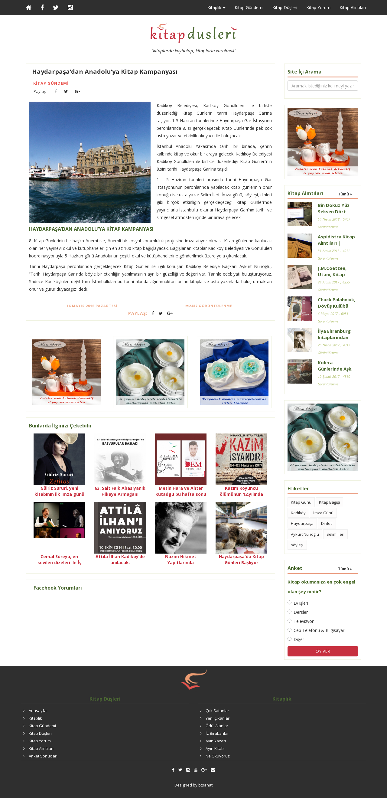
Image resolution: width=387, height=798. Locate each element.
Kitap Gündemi (249, 7)
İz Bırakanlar (217, 733)
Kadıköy (298, 512)
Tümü (345, 194)
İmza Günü (323, 512)
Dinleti (327, 523)
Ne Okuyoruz (218, 756)
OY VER (323, 651)
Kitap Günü (301, 502)
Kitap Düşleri (284, 7)
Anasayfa (38, 710)
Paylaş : (40, 91)
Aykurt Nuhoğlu (305, 534)
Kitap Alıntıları (353, 7)
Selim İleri (335, 534)
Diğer (296, 639)
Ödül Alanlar (217, 725)
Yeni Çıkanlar (217, 718)
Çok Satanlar (217, 710)
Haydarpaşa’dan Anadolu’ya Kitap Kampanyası (105, 71)
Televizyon (301, 621)
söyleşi (297, 545)
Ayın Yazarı (216, 741)
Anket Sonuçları (43, 756)
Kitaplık (35, 718)
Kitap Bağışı (329, 502)
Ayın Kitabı (215, 748)
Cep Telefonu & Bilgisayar (316, 630)
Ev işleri (298, 603)
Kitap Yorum (318, 7)
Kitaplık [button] (216, 8)
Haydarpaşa (302, 523)
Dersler (298, 612)
